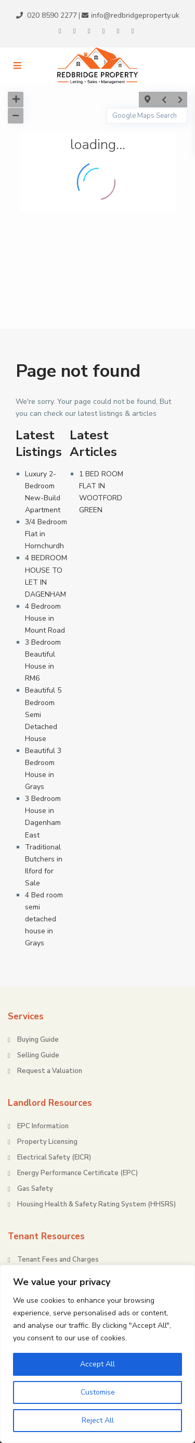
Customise (98, 1392)
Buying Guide (38, 1039)
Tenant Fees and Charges (58, 1259)
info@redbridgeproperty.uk (135, 15)
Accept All (97, 1364)
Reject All (98, 1420)
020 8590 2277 (52, 15)
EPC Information (43, 1126)
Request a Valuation (49, 1071)
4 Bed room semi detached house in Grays (44, 919)
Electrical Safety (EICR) (54, 1157)
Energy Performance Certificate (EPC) (77, 1173)
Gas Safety (35, 1188)
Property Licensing (47, 1141)
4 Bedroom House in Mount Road (45, 618)
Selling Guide (38, 1055)
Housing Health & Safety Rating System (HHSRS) (96, 1204)
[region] (97, 1354)
